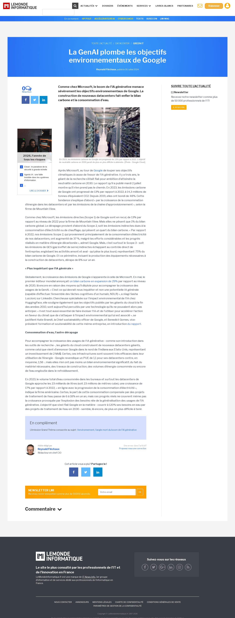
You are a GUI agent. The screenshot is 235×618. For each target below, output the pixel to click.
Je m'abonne (179, 107)
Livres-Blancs (164, 6)
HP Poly (86, 18)
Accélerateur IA (104, 18)
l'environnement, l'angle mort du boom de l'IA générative (107, 429)
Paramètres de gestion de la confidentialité (117, 606)
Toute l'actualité (101, 43)
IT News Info (88, 577)
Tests (139, 18)
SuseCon (151, 18)
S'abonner (213, 5)
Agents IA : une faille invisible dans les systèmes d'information (36, 177)
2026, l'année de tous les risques (34, 157)
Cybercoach (125, 18)
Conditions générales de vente (164, 602)
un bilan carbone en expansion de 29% (94, 281)
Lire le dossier (39, 190)
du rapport (134, 323)
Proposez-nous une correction (132, 448)
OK (140, 492)
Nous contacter (63, 602)
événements (125, 6)
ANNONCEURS (82, 602)
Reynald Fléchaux (48, 449)
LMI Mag (164, 18)
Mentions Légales (102, 602)
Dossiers (107, 6)
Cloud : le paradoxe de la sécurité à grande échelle (36, 168)
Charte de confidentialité (129, 602)
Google (98, 170)
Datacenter (122, 43)
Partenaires (185, 6)
